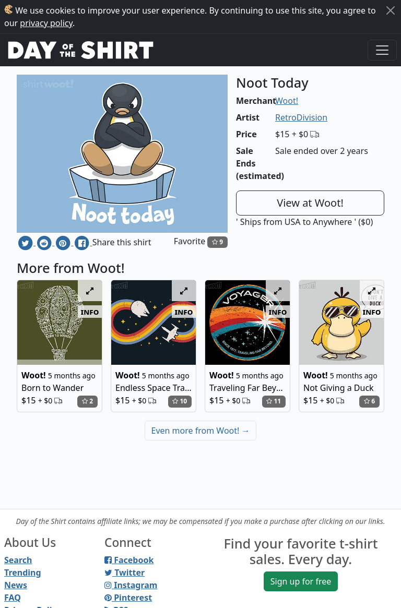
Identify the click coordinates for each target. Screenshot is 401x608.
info (90, 311)
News (15, 585)
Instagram (130, 585)
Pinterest (128, 597)
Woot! (286, 100)
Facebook (129, 560)
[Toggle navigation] (382, 50)
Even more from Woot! (200, 430)
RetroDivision (301, 117)
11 (273, 401)
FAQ (12, 597)
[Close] (390, 10)
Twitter (124, 572)
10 (179, 401)
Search (18, 560)
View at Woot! (310, 203)
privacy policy (46, 23)
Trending (22, 572)
